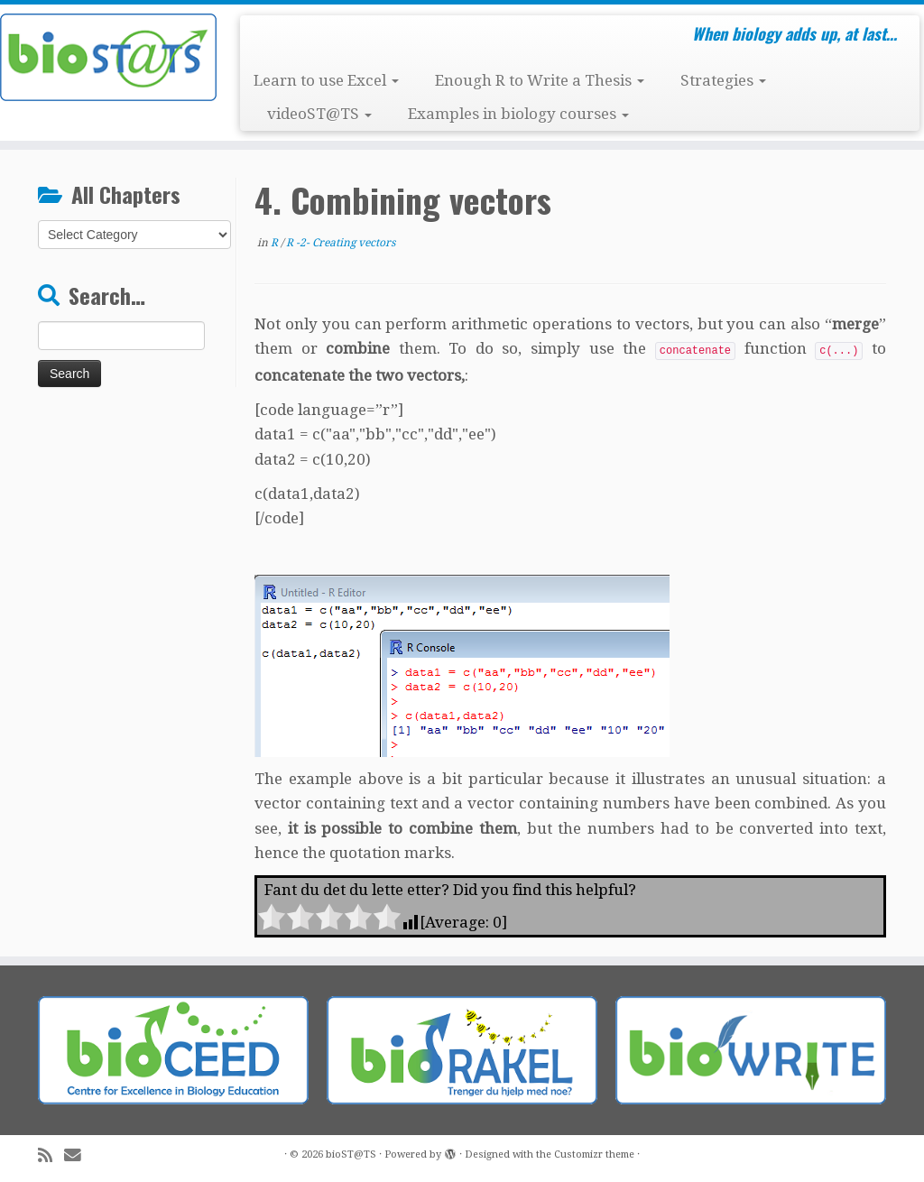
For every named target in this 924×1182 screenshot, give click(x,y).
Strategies (723, 80)
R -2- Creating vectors (340, 242)
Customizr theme (594, 1154)
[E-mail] (78, 1155)
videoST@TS (319, 114)
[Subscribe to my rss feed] (51, 1155)
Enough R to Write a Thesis (539, 80)
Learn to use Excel (326, 80)
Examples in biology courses (518, 114)
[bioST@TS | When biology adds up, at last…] (108, 57)
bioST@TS (351, 1154)
